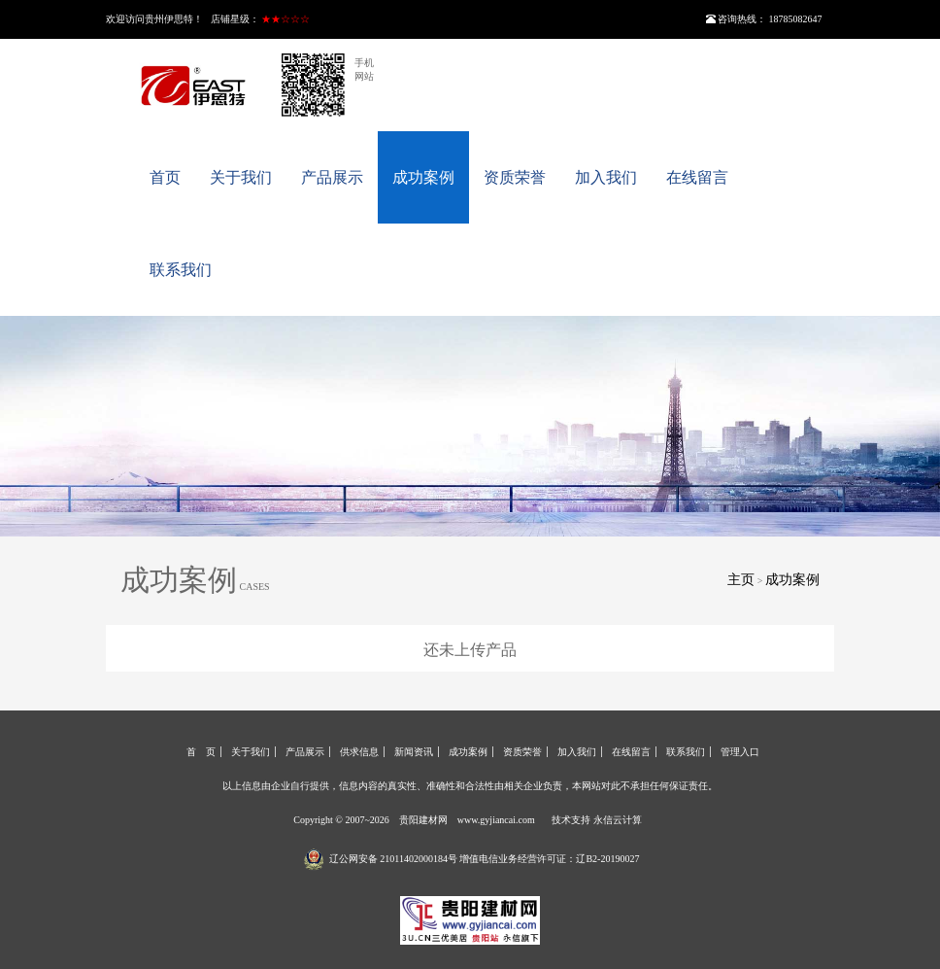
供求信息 (359, 751)
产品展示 (332, 177)
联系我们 (181, 269)
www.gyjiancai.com (496, 819)
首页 (165, 177)
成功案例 (423, 177)
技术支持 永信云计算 (597, 819)
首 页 (201, 751)
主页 (741, 579)
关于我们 (241, 177)
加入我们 (606, 177)
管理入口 (740, 751)
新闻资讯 (413, 751)
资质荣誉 (515, 177)
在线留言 (697, 177)
